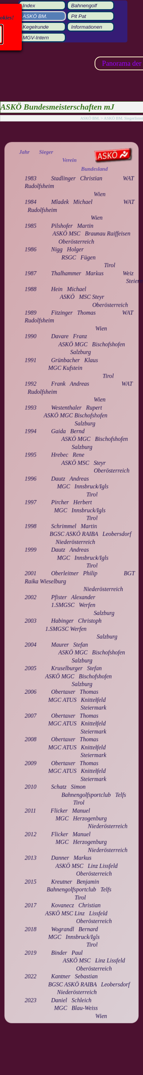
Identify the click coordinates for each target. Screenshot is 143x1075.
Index (29, 5)
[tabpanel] (71, 583)
